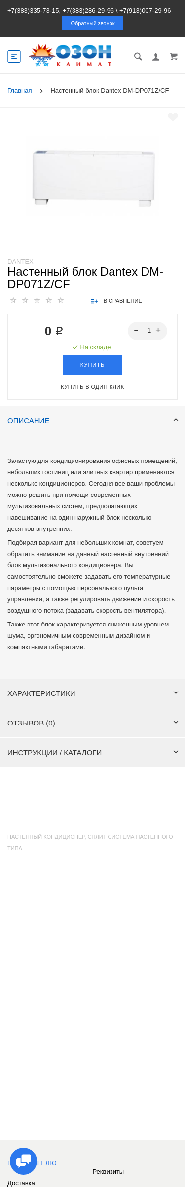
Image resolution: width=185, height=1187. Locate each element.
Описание (93, 420)
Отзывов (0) (93, 723)
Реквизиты (108, 1171)
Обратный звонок (93, 23)
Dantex (20, 261)
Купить (92, 365)
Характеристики (93, 693)
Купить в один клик (92, 387)
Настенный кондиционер (46, 837)
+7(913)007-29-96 (145, 10)
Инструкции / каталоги (93, 752)
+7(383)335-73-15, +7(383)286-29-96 (60, 10)
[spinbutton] (148, 331)
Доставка (21, 1183)
